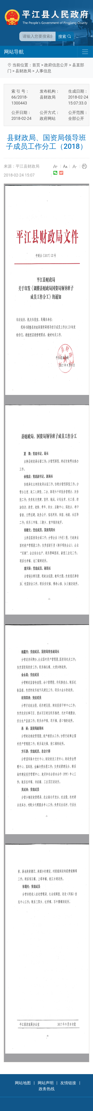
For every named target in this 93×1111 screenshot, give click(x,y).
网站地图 (23, 1083)
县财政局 (23, 71)
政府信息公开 (56, 65)
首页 (36, 65)
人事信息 (43, 71)
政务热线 (47, 1088)
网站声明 (46, 1083)
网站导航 (14, 52)
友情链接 (68, 1083)
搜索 (64, 36)
